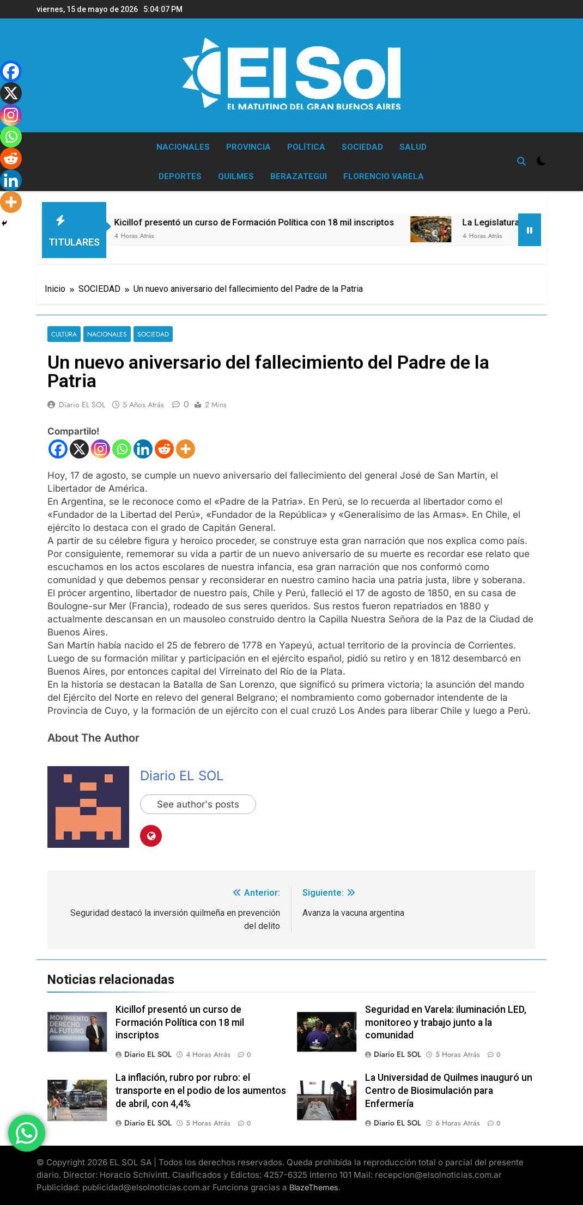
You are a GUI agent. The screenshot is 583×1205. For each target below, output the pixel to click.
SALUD (413, 147)
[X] (79, 448)
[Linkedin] (143, 448)
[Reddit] (164, 448)
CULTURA (64, 334)
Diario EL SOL (82, 404)
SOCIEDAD (362, 147)
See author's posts (198, 804)
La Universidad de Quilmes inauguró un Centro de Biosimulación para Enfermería (448, 1090)
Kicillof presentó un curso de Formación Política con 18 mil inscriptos (278, 222)
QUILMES (236, 176)
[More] (185, 448)
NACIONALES (183, 147)
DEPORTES (180, 176)
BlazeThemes (313, 1187)
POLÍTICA (306, 147)
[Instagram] (100, 448)
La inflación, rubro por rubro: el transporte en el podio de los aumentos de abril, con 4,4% (201, 1090)
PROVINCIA (248, 147)
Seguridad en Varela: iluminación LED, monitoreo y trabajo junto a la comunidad (445, 1022)
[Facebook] (58, 448)
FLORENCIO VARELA (383, 176)
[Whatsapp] (121, 448)
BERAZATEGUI (298, 176)
